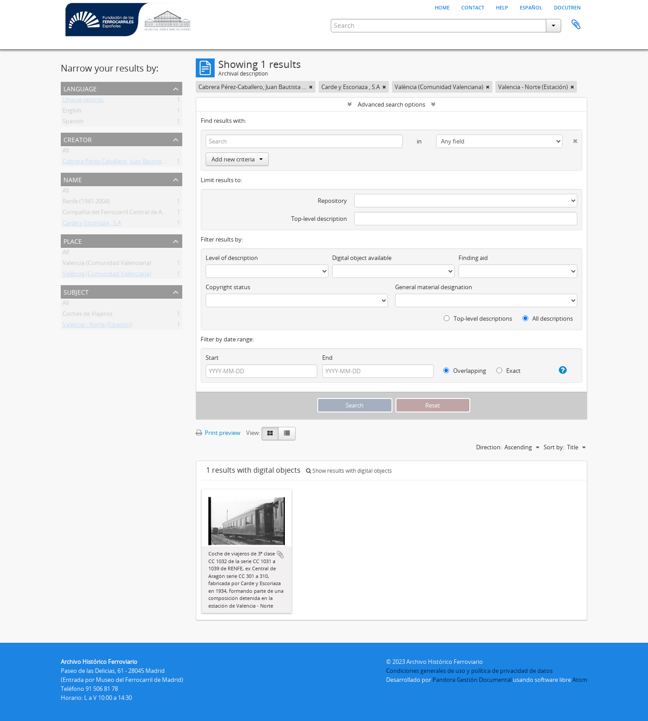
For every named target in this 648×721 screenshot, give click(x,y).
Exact (508, 371)
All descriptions (547, 318)
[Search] (304, 141)
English (72, 112)
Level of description (232, 258)
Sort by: (554, 447)
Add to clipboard (280, 554)
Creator (77, 139)
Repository (332, 201)
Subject (76, 291)
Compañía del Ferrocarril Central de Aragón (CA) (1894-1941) (142, 214)
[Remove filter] (311, 86)
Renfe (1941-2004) (86, 203)
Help (502, 7)
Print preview (218, 433)
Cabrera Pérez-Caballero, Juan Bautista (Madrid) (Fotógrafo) (141, 163)
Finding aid (473, 258)
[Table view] (287, 433)
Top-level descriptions (478, 318)
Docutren (567, 7)
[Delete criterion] (569, 139)
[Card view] (270, 433)
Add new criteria (237, 159)
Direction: (489, 447)
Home (442, 7)
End (327, 358)
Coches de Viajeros (87, 315)
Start (212, 358)
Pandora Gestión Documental (472, 680)
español (531, 7)
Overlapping (464, 371)
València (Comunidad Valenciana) (107, 275)
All (66, 152)
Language (80, 88)
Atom (579, 680)
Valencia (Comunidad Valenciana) (107, 264)
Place (72, 240)
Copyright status (228, 287)
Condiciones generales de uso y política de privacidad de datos (469, 671)
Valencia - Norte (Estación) (97, 326)
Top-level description (319, 219)
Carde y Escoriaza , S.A (92, 224)
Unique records (83, 101)
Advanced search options (391, 104)
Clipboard (576, 24)
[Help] (559, 370)
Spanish (73, 123)
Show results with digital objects (349, 471)
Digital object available (362, 258)
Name (72, 179)
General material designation (433, 287)
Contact (472, 7)
